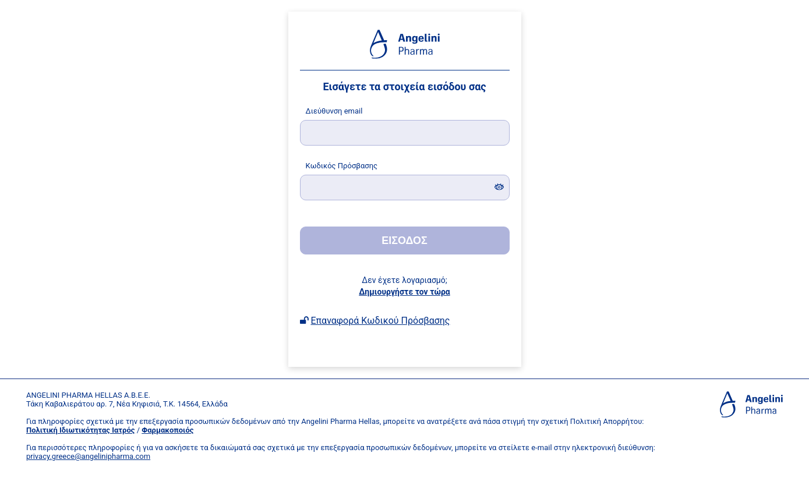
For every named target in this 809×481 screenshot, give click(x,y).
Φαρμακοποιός (167, 430)
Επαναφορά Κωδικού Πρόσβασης (380, 320)
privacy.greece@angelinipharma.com (88, 456)
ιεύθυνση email (334, 111)
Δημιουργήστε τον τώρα (404, 291)
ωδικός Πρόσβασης (342, 165)
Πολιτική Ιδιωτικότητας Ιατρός (80, 430)
